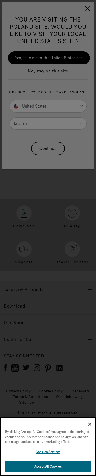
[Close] (89, 424)
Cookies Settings (48, 452)
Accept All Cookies (47, 466)
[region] (48, 446)
